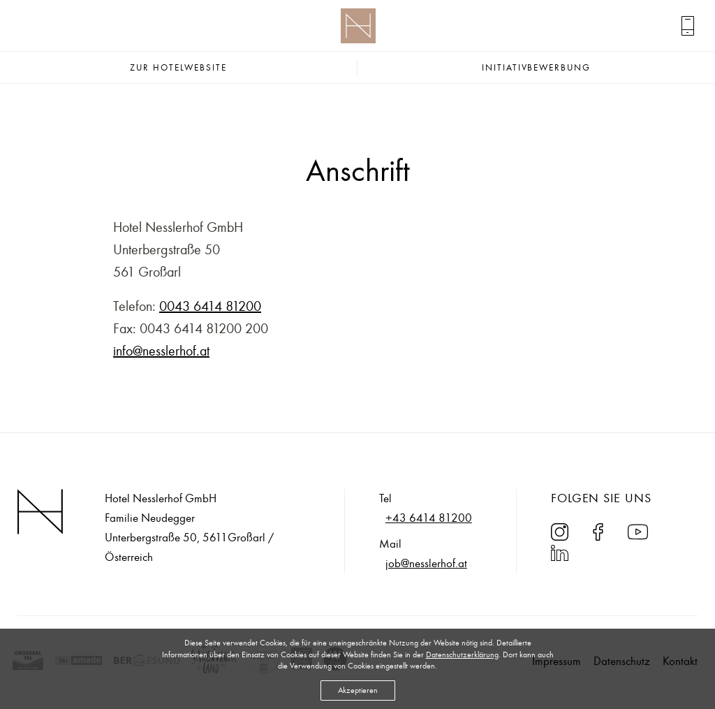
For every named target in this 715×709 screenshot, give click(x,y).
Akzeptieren (358, 690)
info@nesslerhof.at (161, 351)
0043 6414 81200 (210, 306)
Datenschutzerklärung (462, 654)
